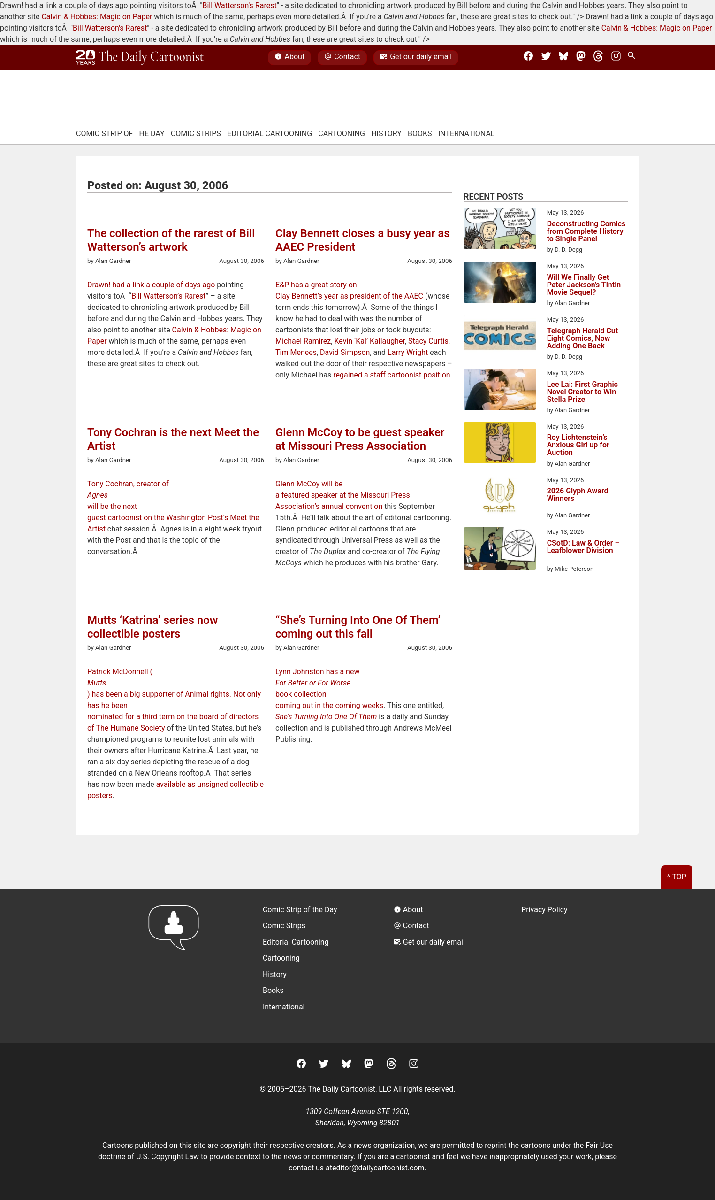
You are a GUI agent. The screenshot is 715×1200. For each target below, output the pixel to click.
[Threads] (598, 57)
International (466, 133)
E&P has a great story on (316, 284)
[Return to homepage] (176, 966)
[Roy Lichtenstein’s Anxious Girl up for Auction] (500, 444)
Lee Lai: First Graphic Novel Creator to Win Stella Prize (582, 392)
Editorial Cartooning (269, 133)
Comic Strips (196, 133)
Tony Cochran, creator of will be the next (175, 495)
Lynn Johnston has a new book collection (363, 683)
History (386, 133)
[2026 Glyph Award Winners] (500, 498)
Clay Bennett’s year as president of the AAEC (349, 296)
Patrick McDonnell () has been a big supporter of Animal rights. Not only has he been (175, 688)
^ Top (676, 876)
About (289, 57)
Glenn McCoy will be (308, 483)
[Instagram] (616, 57)
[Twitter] (546, 57)
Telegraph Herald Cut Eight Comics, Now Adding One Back (582, 338)
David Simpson (345, 352)
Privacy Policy (544, 909)
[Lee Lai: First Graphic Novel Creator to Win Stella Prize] (500, 391)
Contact (342, 57)
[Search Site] (633, 57)
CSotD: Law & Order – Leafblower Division (583, 547)
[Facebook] (528, 57)
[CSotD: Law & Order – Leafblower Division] (500, 550)
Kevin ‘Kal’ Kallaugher (369, 341)
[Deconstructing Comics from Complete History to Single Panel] (500, 230)
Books (420, 133)
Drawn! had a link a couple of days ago (151, 284)
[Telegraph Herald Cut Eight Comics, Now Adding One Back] (500, 337)
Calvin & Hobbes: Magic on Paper (96, 16)
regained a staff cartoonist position (391, 374)
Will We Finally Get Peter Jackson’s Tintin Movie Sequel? (584, 285)
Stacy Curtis (428, 341)
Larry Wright (408, 352)
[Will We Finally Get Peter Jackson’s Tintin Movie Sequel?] (500, 284)
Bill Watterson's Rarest (239, 5)
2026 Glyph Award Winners (578, 495)
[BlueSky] (563, 57)
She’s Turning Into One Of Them (326, 716)
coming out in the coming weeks (329, 705)
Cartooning (341, 133)
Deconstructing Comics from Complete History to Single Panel (586, 231)
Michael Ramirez (303, 341)
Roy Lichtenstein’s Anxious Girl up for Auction (578, 445)
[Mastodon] (580, 57)
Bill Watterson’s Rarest (168, 296)
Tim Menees (296, 352)
